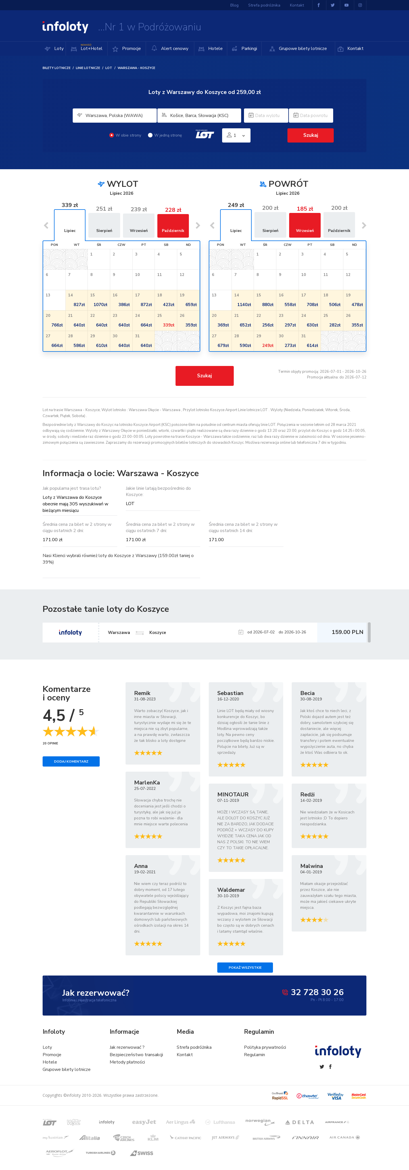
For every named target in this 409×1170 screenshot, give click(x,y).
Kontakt (355, 48)
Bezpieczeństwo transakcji (136, 1055)
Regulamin (254, 1055)
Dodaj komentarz (71, 761)
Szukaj (310, 135)
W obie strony (125, 135)
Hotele (215, 48)
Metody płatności (127, 1062)
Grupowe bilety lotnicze (302, 48)
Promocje (131, 48)
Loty (58, 48)
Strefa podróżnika (264, 5)
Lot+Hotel (91, 46)
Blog (234, 5)
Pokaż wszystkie (245, 967)
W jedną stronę (165, 135)
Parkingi (248, 48)
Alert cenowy (169, 48)
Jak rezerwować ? (127, 1047)
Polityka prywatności (265, 1047)
